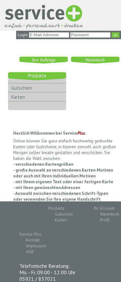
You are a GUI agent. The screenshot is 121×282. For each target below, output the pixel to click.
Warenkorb (95, 60)
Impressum (36, 246)
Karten (18, 97)
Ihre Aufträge (43, 60)
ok (115, 35)
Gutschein (21, 88)
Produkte (37, 76)
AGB (30, 251)
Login (23, 35)
